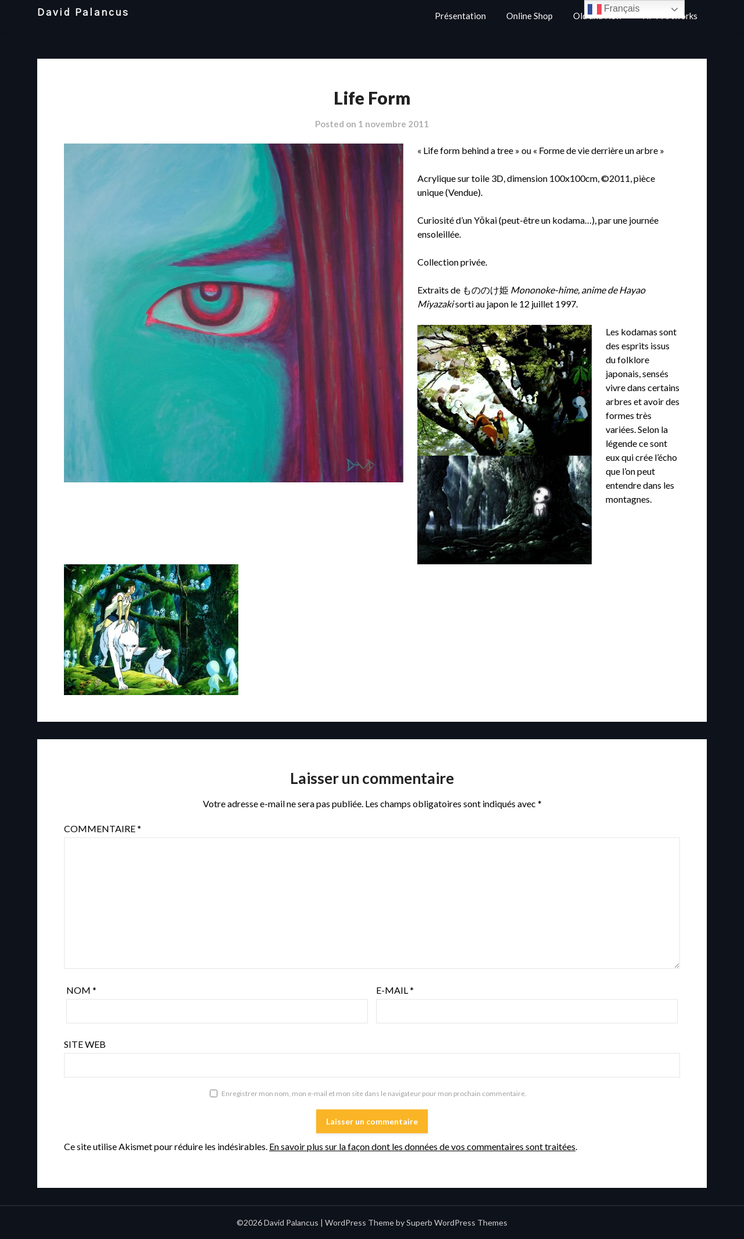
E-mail (395, 990)
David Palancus (83, 12)
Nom (81, 990)
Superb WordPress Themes (456, 1222)
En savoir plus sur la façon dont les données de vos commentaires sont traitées (422, 1146)
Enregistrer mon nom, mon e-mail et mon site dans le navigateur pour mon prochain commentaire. (374, 1093)
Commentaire (102, 828)
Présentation (460, 15)
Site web (85, 1044)
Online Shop (529, 15)
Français (614, 9)
